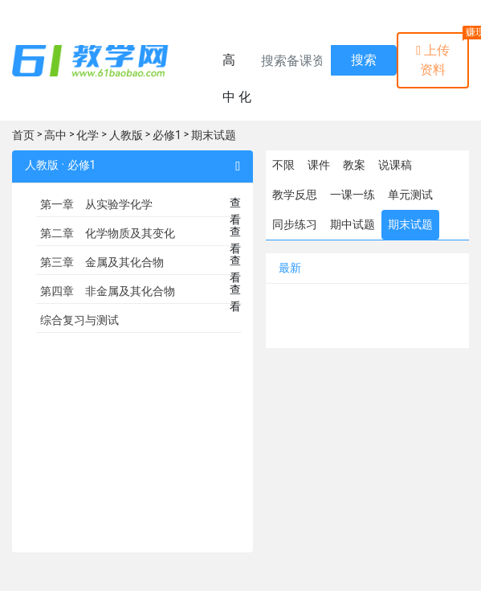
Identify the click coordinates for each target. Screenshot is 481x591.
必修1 (167, 135)
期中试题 (352, 224)
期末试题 (213, 135)
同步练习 (294, 224)
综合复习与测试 (79, 320)
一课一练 (352, 194)
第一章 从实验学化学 (96, 204)
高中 (55, 135)
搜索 (364, 60)
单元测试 (410, 194)
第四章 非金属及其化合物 (107, 291)
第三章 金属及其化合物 (102, 262)
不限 (283, 164)
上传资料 (433, 60)
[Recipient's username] (291, 60)
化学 (87, 135)
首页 (23, 135)
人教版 (126, 135)
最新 (290, 267)
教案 (354, 164)
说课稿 (395, 164)
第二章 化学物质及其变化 (107, 233)
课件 (319, 164)
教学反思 (294, 194)
